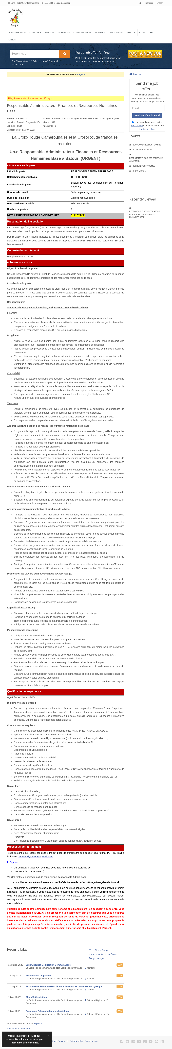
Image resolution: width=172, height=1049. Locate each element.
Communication (82, 32)
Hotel (142, 32)
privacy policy (147, 129)
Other (12, 40)
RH (151, 32)
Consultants (116, 32)
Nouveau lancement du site (146, 145)
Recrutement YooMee (143, 166)
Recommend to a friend (18, 1028)
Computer (35, 32)
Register (81, 74)
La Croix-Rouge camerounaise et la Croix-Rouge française (103, 954)
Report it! (37, 1023)
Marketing (64, 32)
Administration (17, 32)
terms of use (137, 125)
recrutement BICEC (142, 150)
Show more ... (139, 171)
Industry (100, 32)
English (160, 3)
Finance (49, 32)
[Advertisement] (68, 86)
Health (131, 32)
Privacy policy (76, 1041)
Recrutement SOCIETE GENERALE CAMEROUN (146, 159)
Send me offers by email (147, 115)
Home (135, 74)
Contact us (63, 1041)
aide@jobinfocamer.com (28, 3)
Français (149, 3)
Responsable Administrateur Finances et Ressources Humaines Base (144, 214)
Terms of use (91, 1041)
